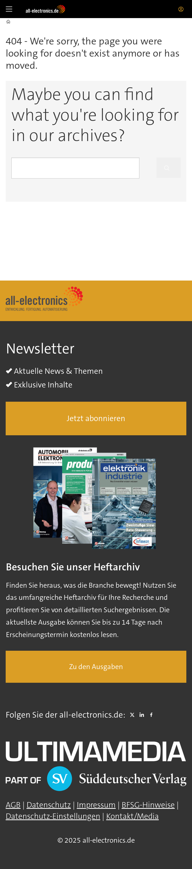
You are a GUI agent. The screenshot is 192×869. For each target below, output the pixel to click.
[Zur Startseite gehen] (45, 9)
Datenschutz (49, 805)
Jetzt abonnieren (96, 418)
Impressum (96, 805)
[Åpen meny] (9, 9)
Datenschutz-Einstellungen (53, 816)
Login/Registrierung (182, 9)
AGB (13, 805)
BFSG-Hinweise (148, 805)
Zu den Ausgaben (96, 666)
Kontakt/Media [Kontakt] (132, 816)
